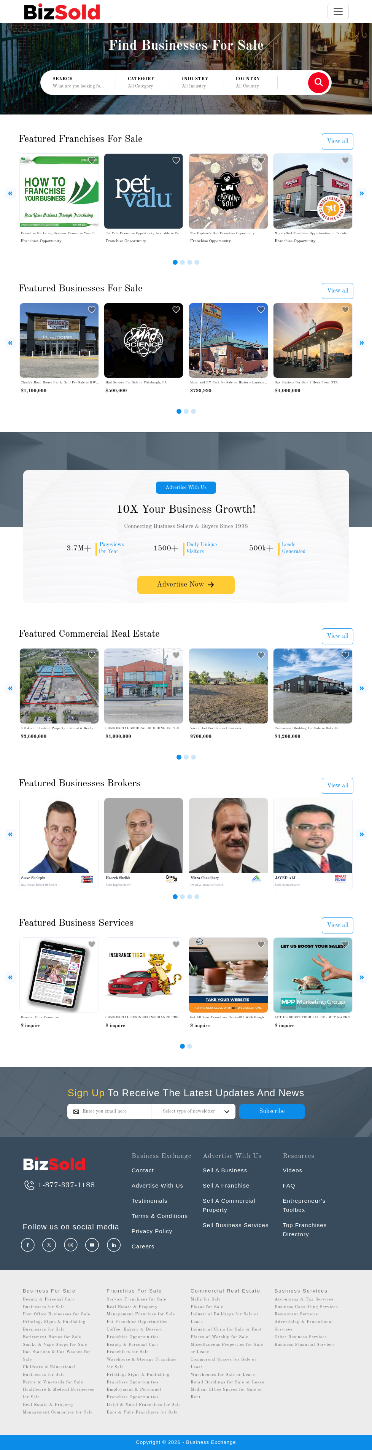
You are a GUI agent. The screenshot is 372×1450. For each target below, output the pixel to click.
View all (337, 141)
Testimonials (150, 1200)
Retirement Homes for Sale (52, 1337)
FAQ (289, 1185)
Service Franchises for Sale (136, 1299)
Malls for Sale (206, 1299)
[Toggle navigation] (338, 11)
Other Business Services (301, 1337)
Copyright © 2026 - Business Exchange (186, 1442)
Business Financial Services (305, 1345)
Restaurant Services (296, 1314)
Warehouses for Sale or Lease (223, 1375)
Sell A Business (225, 1170)
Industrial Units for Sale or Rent (226, 1330)
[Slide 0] (182, 1046)
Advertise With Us (185, 487)
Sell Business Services (236, 1225)
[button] (143, 82)
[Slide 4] (196, 262)
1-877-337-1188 (59, 1185)
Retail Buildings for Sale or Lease (227, 1382)
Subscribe (272, 1111)
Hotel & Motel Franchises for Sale (144, 1405)
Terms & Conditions (160, 1216)
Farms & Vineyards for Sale (53, 1382)
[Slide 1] (175, 262)
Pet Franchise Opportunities (137, 1322)
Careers (143, 1246)
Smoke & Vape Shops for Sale (55, 1345)
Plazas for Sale (207, 1307)
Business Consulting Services (306, 1307)
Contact (143, 1170)
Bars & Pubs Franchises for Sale (142, 1412)
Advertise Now (185, 584)
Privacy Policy (152, 1231)
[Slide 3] (189, 262)
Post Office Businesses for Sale (57, 1314)
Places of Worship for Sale (219, 1337)
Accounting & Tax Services (304, 1299)
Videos (292, 1170)
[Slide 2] (182, 262)
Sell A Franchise (226, 1185)
